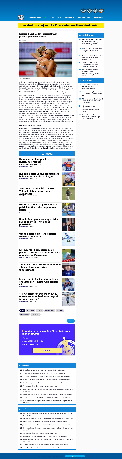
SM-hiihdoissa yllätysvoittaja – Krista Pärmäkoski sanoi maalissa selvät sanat (48, 418)
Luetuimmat (25, 409)
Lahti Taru (39, 310)
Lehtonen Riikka (49, 310)
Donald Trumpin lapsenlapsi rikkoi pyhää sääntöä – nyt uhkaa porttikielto (39, 221)
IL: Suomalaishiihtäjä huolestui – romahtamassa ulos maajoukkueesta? (46, 445)
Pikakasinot (98, 18)
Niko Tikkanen (23, 166)
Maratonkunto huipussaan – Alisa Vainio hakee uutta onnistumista (45, 422)
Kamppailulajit (84, 18)
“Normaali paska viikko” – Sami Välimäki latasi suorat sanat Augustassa (37, 191)
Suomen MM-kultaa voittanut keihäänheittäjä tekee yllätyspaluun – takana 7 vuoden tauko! (48, 414)
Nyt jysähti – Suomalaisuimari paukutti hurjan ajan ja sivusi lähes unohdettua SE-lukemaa (39, 252)
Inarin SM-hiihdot (38, 18)
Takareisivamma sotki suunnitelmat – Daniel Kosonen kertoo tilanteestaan (40, 267)
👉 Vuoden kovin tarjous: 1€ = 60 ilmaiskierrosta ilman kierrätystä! (58, 25)
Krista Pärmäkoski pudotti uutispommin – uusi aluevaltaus (42, 448)
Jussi (20, 40)
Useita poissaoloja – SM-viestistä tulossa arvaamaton (37, 235)
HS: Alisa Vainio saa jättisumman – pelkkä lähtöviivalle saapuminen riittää (39, 207)
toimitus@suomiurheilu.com (75, 456)
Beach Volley (30, 310)
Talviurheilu (56, 18)
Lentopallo (60, 310)
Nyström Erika (35, 314)
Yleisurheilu (69, 18)
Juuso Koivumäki (24, 212)
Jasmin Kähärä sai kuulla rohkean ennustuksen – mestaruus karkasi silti (38, 281)
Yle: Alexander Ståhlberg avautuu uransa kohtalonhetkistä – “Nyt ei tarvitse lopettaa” (38, 296)
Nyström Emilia (24, 314)
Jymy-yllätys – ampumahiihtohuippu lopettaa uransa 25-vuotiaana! (45, 436)
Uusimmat (25, 366)
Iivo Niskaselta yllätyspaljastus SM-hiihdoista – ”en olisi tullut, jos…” (39, 175)
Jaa (71, 321)
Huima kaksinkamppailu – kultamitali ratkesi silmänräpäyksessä (34, 162)
